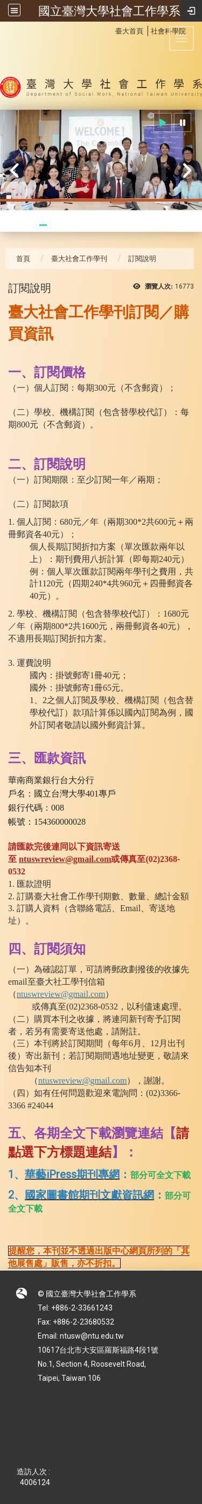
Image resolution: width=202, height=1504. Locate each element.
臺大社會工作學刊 (79, 259)
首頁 (23, 259)
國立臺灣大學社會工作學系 (109, 11)
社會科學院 (168, 31)
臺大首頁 (129, 31)
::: (109, 29)
